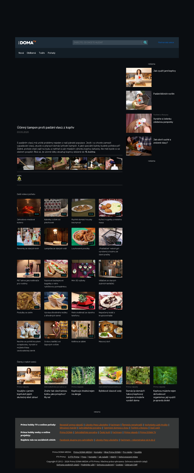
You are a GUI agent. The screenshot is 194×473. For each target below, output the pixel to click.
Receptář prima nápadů (71, 424)
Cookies (119, 464)
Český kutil (105, 432)
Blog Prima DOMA (112, 452)
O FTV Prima (73, 456)
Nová (21, 53)
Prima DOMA (66, 432)
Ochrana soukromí (105, 464)
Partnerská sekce (166, 42)
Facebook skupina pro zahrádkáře (76, 439)
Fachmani (115, 424)
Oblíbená (31, 53)
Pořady (51, 53)
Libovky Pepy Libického (96, 424)
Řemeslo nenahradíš (132, 424)
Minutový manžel (68, 427)
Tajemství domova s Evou (116, 427)
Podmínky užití (88, 464)
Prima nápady (131, 432)
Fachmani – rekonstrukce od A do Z (137, 439)
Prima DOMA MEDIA (82, 452)
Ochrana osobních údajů (68, 464)
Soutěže (138, 452)
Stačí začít (155, 427)
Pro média (127, 452)
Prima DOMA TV (148, 432)
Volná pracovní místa (128, 456)
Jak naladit (103, 456)
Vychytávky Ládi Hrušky (156, 424)
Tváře (42, 53)
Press (83, 456)
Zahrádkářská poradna (90, 427)
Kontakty (98, 452)
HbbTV (113, 456)
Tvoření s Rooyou (139, 427)
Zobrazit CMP (131, 464)
